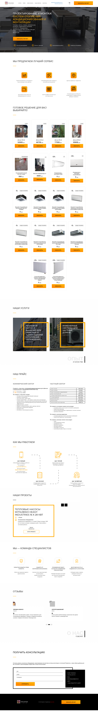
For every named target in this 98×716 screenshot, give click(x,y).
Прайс (24, 3)
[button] (62, 505)
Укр (69, 3)
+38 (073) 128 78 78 (58, 3)
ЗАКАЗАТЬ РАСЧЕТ (83, 3)
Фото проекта (31, 531)
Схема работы (30, 3)
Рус (69, 2)
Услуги (19, 3)
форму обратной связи (21, 469)
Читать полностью (31, 528)
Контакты (45, 3)
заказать (21, 175)
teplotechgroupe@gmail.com (56, 2)
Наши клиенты (38, 3)
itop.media (52, 701)
